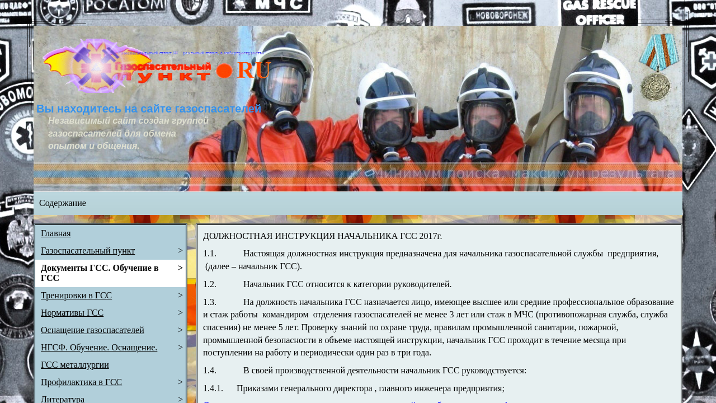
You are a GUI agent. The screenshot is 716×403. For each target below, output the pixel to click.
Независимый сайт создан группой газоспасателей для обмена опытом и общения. (129, 133)
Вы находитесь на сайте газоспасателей (148, 108)
